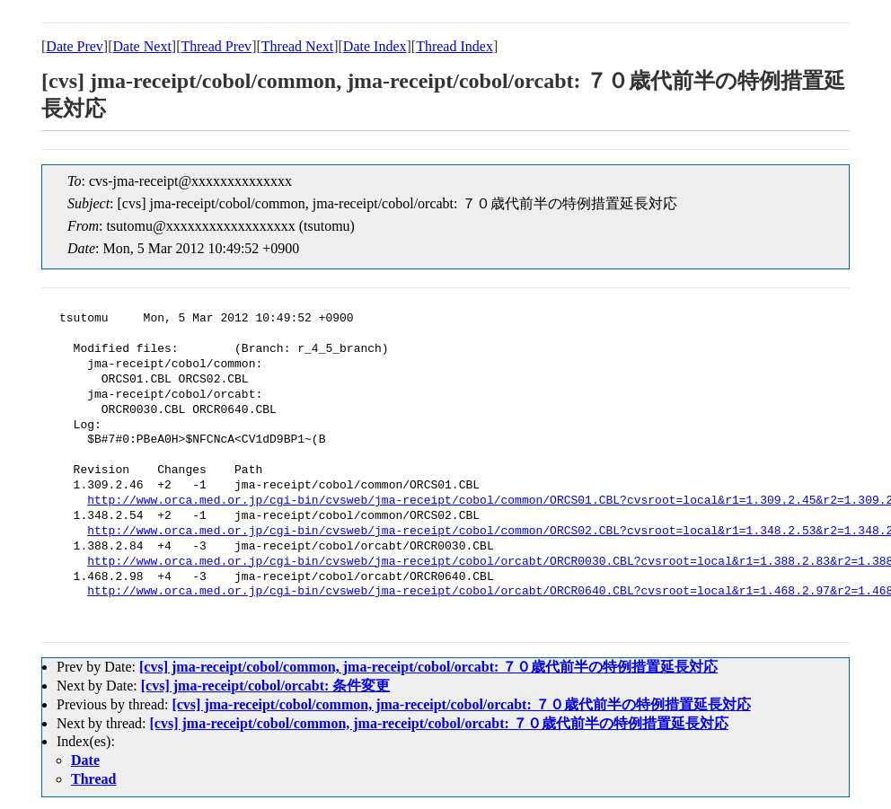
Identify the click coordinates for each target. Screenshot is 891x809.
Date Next (142, 46)
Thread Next (297, 46)
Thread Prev (216, 46)
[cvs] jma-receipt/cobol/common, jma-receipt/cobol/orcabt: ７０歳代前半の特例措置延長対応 (428, 666)
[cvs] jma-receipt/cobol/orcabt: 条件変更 (266, 685)
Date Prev (74, 46)
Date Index (375, 46)
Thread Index (454, 46)
